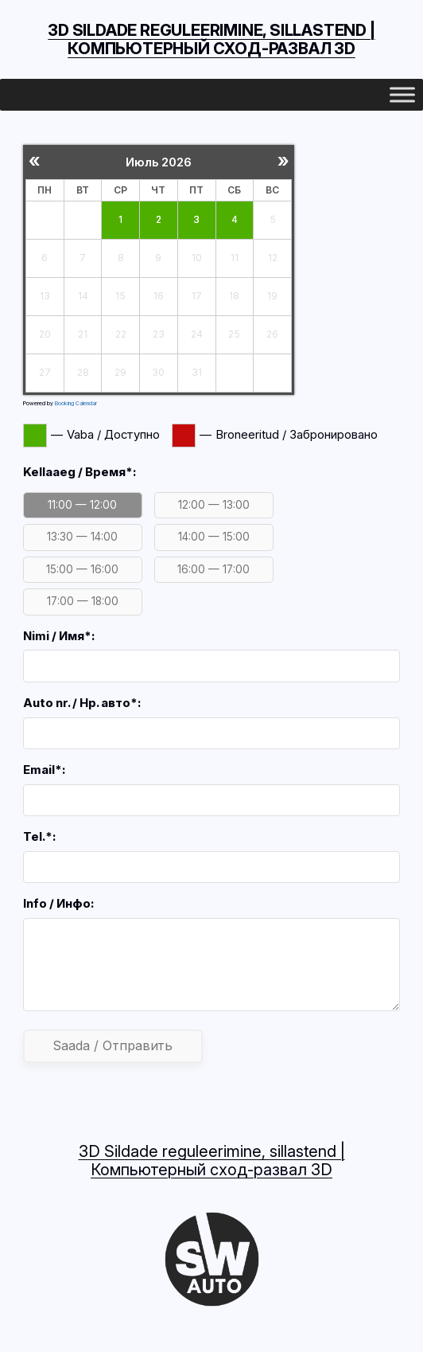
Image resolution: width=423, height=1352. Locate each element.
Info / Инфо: (58, 904)
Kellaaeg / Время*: (79, 472)
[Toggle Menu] (402, 95)
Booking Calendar (76, 403)
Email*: (44, 770)
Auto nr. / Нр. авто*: (82, 703)
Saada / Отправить (113, 1045)
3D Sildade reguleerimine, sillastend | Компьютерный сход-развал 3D (211, 39)
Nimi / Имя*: (59, 636)
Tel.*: (39, 837)
